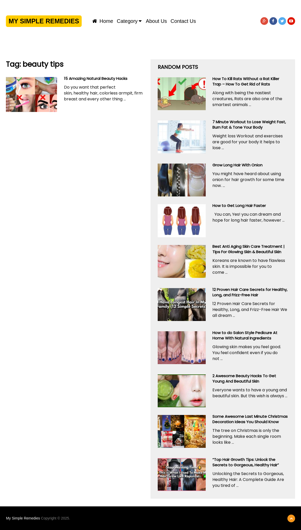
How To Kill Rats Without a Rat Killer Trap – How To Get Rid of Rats (245, 81)
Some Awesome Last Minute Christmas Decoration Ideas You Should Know (250, 419)
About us (156, 21)
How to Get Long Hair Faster (239, 205)
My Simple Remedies (43, 21)
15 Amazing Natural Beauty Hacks (95, 78)
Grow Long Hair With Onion (237, 165)
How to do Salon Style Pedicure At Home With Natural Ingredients (244, 335)
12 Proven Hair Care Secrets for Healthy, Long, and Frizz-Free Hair (249, 292)
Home (102, 21)
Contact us (183, 21)
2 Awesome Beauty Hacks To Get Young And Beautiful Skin (244, 378)
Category (127, 21)
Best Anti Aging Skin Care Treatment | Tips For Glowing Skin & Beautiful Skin (248, 249)
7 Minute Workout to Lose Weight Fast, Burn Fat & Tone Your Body (249, 124)
